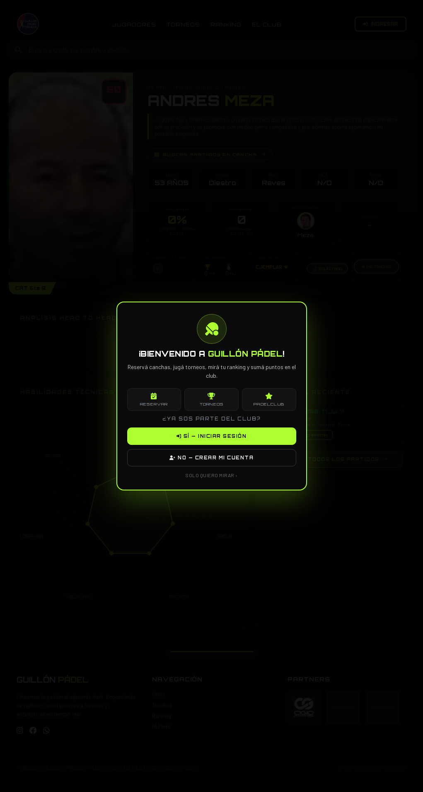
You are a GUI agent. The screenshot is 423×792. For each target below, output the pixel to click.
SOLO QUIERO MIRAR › (211, 475)
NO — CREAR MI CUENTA (211, 458)
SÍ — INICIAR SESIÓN (211, 436)
